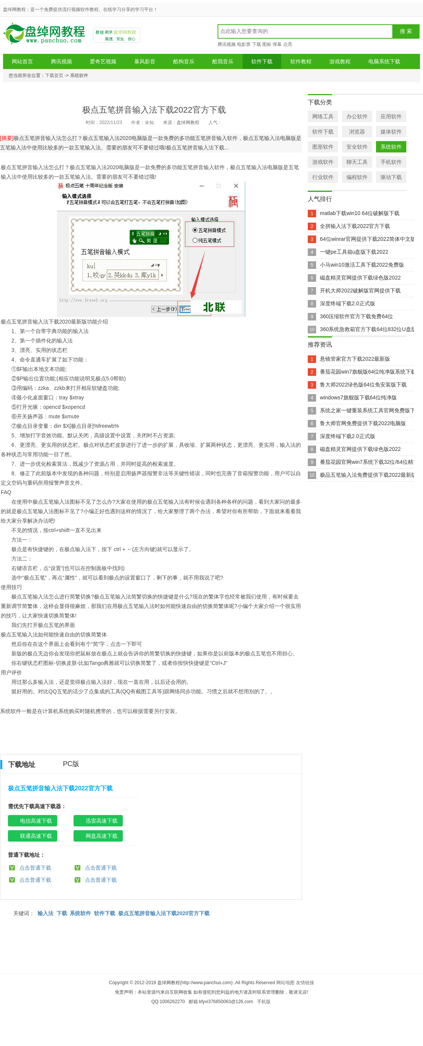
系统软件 (80, 913)
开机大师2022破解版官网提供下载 (360, 290)
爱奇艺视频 (103, 61)
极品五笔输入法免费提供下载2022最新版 (368, 475)
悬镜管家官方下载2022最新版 (355, 359)
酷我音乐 (222, 61)
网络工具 (323, 116)
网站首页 (22, 61)
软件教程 (301, 61)
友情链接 (305, 982)
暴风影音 (144, 61)
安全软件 (357, 147)
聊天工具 (357, 162)
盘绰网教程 (45, 36)
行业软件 (323, 177)
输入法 (45, 913)
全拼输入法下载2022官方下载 (355, 226)
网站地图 (285, 982)
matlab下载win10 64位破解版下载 (360, 213)
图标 (266, 44)
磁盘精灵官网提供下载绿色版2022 (360, 278)
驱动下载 (391, 177)
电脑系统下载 (384, 61)
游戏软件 (323, 162)
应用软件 (391, 116)
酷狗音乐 (183, 61)
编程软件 (357, 177)
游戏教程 (340, 61)
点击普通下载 (35, 868)
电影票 (244, 44)
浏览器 (357, 132)
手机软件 (391, 162)
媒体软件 (391, 132)
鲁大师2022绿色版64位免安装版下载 (363, 385)
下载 (256, 44)
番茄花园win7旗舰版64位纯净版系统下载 (368, 372)
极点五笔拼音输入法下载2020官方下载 (164, 913)
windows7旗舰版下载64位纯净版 (358, 397)
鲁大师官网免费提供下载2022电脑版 (363, 423)
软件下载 (262, 61)
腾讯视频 (227, 44)
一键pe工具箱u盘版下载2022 (354, 252)
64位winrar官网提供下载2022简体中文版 (368, 239)
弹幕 (277, 44)
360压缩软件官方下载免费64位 (356, 316)
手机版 (264, 1001)
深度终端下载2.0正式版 (347, 303)
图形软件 (323, 147)
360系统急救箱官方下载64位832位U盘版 (368, 329)
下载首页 (54, 75)
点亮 (287, 44)
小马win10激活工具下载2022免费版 (362, 265)
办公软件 (357, 116)
